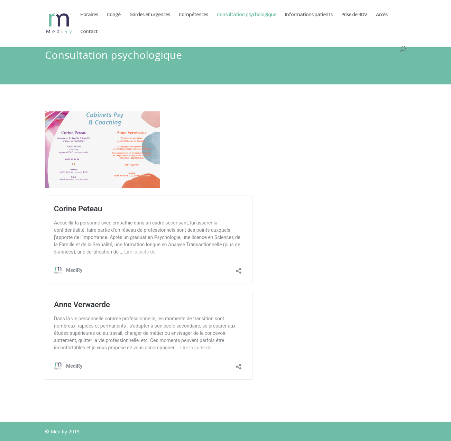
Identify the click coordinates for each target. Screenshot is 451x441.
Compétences (193, 15)
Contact (89, 32)
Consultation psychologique (246, 15)
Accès (381, 15)
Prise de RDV (354, 15)
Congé (113, 15)
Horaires (89, 15)
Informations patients (308, 15)
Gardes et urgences (149, 15)
